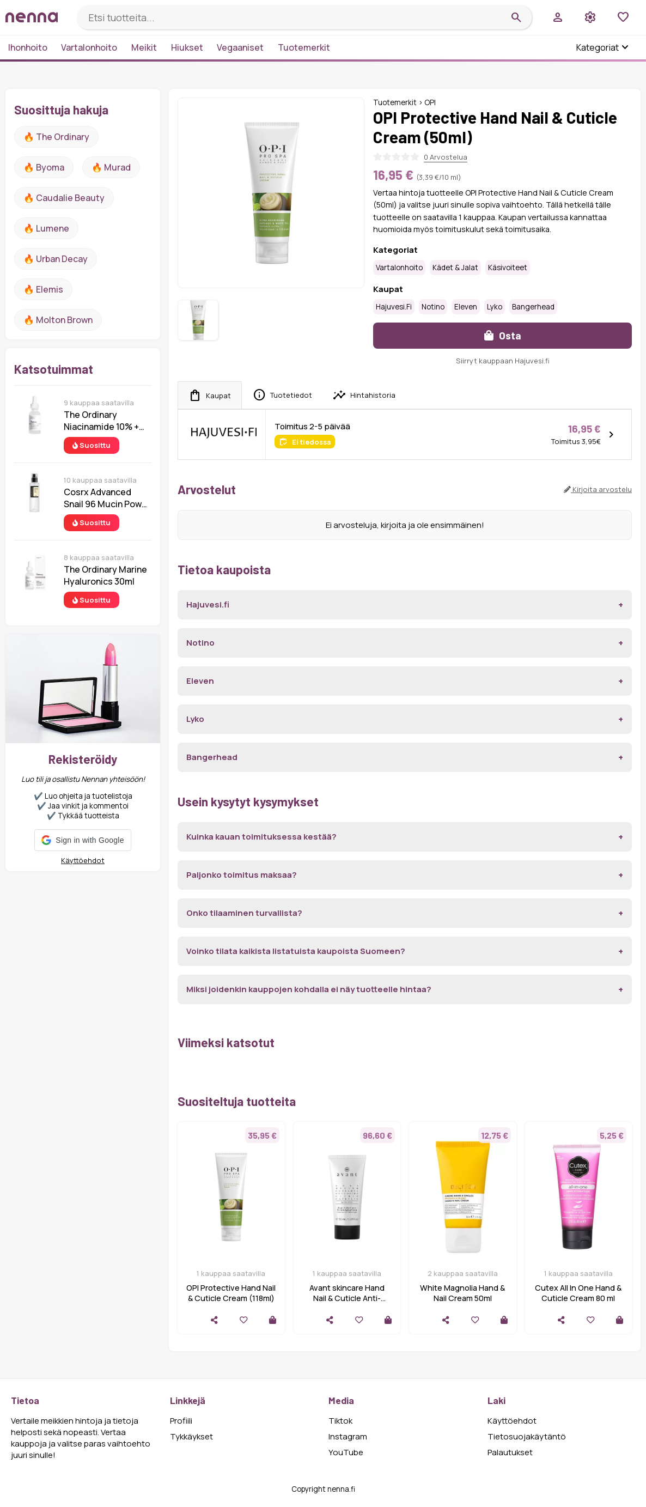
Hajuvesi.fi (394, 307)
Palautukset (510, 1452)
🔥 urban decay (55, 259)
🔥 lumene (46, 228)
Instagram (347, 1436)
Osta (502, 335)
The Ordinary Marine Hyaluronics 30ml (105, 575)
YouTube (345, 1452)
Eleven (465, 307)
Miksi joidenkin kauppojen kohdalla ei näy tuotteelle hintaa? (308, 989)
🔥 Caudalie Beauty (64, 198)
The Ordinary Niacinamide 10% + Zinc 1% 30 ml (101, 421)
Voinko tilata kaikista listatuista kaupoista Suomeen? (295, 951)
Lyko (494, 307)
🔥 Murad (111, 167)
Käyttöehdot (83, 860)
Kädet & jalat (455, 267)
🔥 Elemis (43, 289)
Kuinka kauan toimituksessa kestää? (261, 836)
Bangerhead (533, 307)
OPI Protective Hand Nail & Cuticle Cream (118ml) (231, 1293)
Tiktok (340, 1420)
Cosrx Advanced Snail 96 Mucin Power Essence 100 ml (107, 498)
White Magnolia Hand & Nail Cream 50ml (462, 1293)
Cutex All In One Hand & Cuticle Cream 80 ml (578, 1293)
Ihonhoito (27, 47)
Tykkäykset (191, 1436)
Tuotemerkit (304, 47)
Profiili (181, 1420)
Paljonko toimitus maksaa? (241, 874)
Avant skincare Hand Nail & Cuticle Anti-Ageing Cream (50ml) (347, 1298)
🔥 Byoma (43, 167)
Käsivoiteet (507, 267)
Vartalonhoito (89, 47)
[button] (82, 840)
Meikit (144, 47)
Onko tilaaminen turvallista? (244, 913)
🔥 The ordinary (56, 137)
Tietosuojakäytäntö (526, 1436)
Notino (433, 307)
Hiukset (187, 47)
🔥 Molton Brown (58, 320)
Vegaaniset (240, 47)
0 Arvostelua (445, 157)
